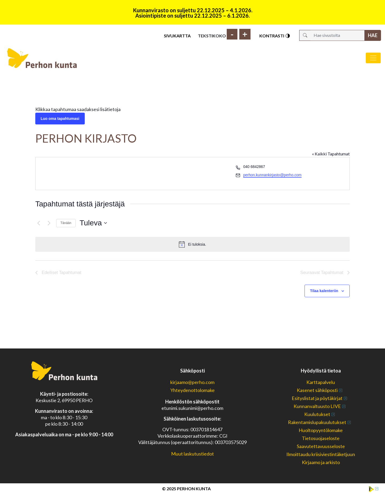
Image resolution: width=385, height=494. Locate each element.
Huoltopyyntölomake (321, 430)
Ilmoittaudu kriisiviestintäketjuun (320, 454)
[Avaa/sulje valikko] (373, 58)
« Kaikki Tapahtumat (331, 153)
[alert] (192, 244)
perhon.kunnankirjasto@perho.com (272, 175)
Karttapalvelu (320, 382)
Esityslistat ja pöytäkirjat (317, 398)
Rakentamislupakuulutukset (317, 422)
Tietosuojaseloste (321, 438)
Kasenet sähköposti (317, 390)
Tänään (65, 223)
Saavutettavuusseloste (321, 446)
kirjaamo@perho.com (192, 382)
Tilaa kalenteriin (324, 291)
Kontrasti (274, 35)
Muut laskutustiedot (192, 454)
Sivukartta (177, 35)
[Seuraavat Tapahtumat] (49, 223)
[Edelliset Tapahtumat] (38, 223)
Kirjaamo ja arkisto (321, 462)
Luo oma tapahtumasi (60, 118)
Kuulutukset (317, 414)
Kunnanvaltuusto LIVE (317, 406)
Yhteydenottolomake (192, 390)
